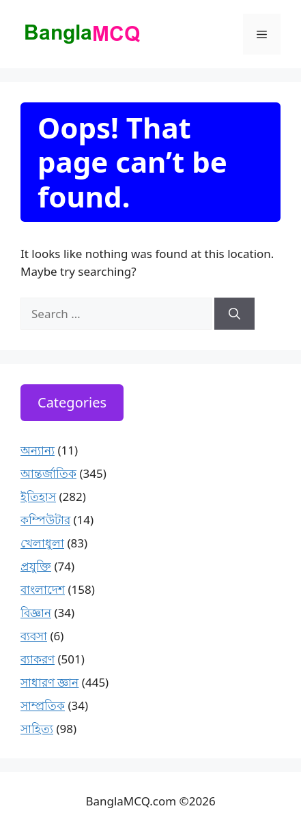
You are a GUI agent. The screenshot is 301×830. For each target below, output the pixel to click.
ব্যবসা (33, 636)
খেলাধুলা (42, 543)
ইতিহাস (38, 496)
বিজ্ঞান (35, 612)
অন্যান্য (37, 450)
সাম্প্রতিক (42, 705)
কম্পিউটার (45, 520)
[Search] (234, 314)
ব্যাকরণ (37, 659)
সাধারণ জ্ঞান (49, 682)
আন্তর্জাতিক (48, 473)
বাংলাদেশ (42, 589)
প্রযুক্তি (35, 566)
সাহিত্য (36, 728)
